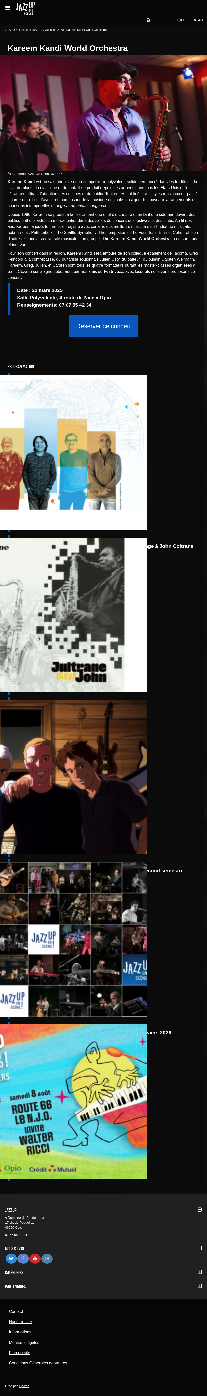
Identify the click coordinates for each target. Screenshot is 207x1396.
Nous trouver (20, 1322)
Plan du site (19, 1353)
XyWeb (24, 1386)
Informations (20, 1332)
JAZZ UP (11, 29)
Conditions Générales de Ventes (38, 1363)
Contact (16, 1311)
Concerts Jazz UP (31, 29)
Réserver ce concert (103, 326)
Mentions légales (24, 1342)
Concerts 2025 (54, 29)
